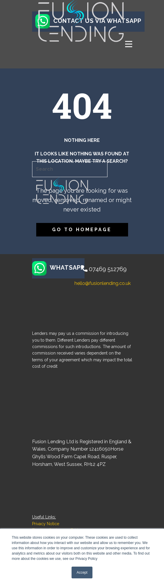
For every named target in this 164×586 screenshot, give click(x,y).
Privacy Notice (45, 523)
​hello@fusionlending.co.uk (101, 283)
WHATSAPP (58, 268)
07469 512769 (104, 269)
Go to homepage (82, 229)
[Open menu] (128, 44)
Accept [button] (82, 572)
